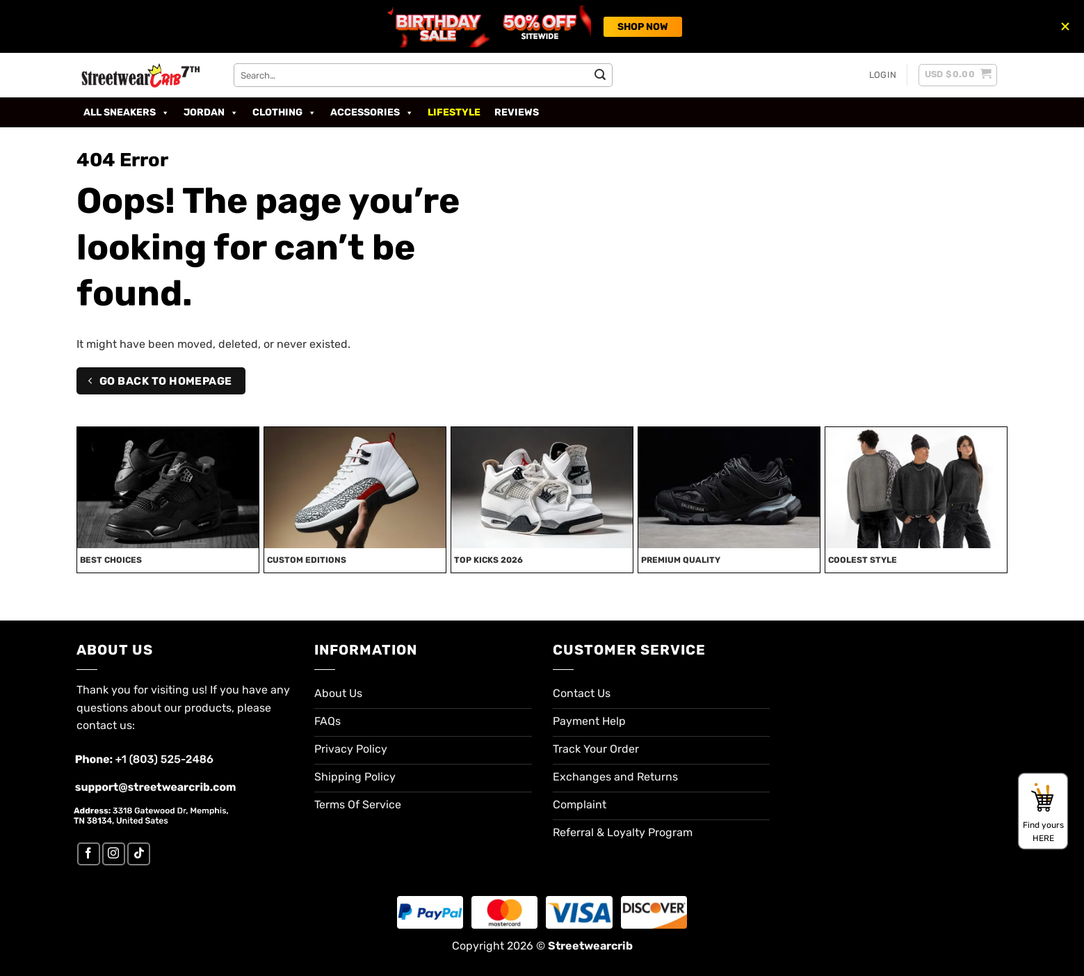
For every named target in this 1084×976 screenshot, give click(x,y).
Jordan (211, 113)
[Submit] (600, 75)
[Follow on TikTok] (138, 853)
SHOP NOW (642, 27)
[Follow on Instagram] (113, 853)
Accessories (372, 113)
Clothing (284, 113)
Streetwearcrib (590, 945)
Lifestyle (454, 112)
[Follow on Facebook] (88, 853)
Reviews (516, 112)
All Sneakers (126, 113)
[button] (882, 75)
